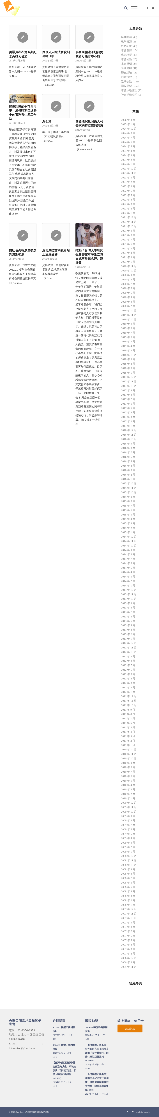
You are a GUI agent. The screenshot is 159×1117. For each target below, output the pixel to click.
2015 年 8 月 (128, 501)
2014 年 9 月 (128, 550)
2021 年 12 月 (129, 217)
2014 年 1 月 (128, 585)
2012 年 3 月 (128, 683)
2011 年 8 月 (128, 714)
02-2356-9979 (26, 1030)
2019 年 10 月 (129, 319)
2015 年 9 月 (128, 496)
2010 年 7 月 (128, 771)
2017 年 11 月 (129, 381)
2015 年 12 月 (129, 483)
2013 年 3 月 (128, 629)
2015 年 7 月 (128, 505)
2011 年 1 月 (128, 745)
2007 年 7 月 (128, 931)
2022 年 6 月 (128, 190)
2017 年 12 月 (129, 377)
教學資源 (126, 41)
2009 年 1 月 (128, 851)
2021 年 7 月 (128, 239)
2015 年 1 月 (128, 532)
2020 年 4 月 (128, 297)
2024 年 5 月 (128, 146)
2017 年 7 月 (128, 399)
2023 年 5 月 (128, 177)
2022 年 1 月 (128, 213)
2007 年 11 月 (129, 913)
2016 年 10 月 (129, 439)
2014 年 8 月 (128, 554)
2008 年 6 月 (128, 882)
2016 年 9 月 (128, 443)
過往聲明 (126, 68)
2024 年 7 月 (128, 137)
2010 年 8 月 (128, 767)
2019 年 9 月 (128, 323)
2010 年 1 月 (128, 798)
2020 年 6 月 (128, 288)
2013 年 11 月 (129, 594)
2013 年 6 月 (128, 616)
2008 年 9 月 (128, 869)
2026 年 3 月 (128, 119)
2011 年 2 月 (128, 740)
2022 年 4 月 (128, 199)
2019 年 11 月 (129, 315)
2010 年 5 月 (128, 780)
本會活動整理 (129, 90)
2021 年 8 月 (128, 235)
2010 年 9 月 (128, 763)
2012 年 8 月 (128, 660)
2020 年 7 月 (128, 284)
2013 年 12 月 (129, 589)
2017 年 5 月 (128, 408)
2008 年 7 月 (128, 878)
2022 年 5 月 (128, 195)
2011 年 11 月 (128, 700)
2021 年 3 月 (128, 257)
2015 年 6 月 (128, 510)
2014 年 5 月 (128, 567)
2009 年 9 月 (128, 816)
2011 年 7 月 (128, 718)
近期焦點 (126, 81)
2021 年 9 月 (128, 230)
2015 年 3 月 (128, 523)
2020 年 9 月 (128, 275)
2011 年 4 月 (128, 731)
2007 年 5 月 (128, 940)
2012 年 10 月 (129, 652)
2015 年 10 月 (129, 492)
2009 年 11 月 (129, 807)
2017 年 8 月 (128, 394)
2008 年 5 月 (128, 887)
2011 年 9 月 (128, 709)
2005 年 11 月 (129, 966)
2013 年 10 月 (129, 598)
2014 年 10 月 (129, 545)
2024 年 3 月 (128, 155)
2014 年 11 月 (129, 541)
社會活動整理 (129, 94)
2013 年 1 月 (128, 638)
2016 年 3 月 (128, 470)
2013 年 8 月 (128, 607)
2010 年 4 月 (128, 785)
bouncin (147, 1112)
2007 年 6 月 (128, 935)
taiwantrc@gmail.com (22, 1048)
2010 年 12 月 (129, 749)
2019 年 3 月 (128, 350)
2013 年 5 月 (128, 621)
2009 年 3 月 (128, 842)
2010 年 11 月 (129, 754)
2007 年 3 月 (128, 949)
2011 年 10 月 (129, 705)
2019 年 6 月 (128, 337)
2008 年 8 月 (128, 873)
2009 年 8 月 (128, 820)
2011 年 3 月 (128, 736)
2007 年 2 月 (128, 953)
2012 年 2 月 (128, 687)
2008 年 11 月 (129, 860)
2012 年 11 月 (129, 647)
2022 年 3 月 (128, 204)
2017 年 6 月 (128, 403)
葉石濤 (46, 121)
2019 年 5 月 (128, 341)
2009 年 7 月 (128, 825)
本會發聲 (126, 50)
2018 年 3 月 (128, 368)
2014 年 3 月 (128, 576)
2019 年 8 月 (128, 328)
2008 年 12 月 (129, 856)
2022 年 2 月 (128, 208)
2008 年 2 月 (128, 900)
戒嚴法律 (126, 77)
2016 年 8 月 (128, 448)
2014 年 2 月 (128, 581)
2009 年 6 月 (128, 829)
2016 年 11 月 (129, 434)
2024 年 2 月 (128, 159)
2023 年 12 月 (129, 168)
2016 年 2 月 (128, 474)
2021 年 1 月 (128, 261)
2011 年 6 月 (128, 723)
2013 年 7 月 (128, 612)
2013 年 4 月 (128, 625)
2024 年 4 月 (128, 150)
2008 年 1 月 (128, 904)
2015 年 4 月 (128, 518)
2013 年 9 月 (128, 603)
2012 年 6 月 (128, 669)
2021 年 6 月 (128, 244)
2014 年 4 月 (128, 572)
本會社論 (126, 59)
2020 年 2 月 (128, 306)
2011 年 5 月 (128, 727)
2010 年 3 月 (128, 789)
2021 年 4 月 (128, 252)
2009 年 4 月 (128, 838)
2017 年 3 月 (128, 417)
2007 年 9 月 (128, 922)
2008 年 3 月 (128, 895)
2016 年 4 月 (128, 465)
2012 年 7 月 (128, 665)
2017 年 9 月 (128, 390)
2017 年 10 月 (129, 386)
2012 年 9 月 (128, 656)
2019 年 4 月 (128, 346)
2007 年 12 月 (129, 909)
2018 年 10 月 (129, 355)
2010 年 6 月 (128, 776)
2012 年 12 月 (129, 643)
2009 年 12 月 (129, 802)
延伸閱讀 (126, 37)
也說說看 (126, 54)
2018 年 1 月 (128, 372)
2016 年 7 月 (128, 452)
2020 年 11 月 (129, 266)
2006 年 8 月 (128, 962)
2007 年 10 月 (129, 918)
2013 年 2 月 (128, 634)
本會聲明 (126, 63)
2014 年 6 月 (128, 563)
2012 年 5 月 (128, 674)
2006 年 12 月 (129, 958)
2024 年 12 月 (129, 128)
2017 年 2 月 (128, 421)
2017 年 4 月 (128, 412)
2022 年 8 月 (128, 186)
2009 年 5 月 (128, 833)
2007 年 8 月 (128, 926)
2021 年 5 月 (128, 248)
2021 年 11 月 (129, 221)
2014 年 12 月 (129, 536)
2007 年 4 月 (128, 944)
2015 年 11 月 (129, 487)
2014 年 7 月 (128, 558)
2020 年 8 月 (128, 279)
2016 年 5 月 (128, 461)
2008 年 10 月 (129, 864)
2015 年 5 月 (128, 514)
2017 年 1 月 (128, 425)
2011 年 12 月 (129, 696)
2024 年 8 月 (128, 133)
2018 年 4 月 (128, 363)
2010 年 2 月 (128, 794)
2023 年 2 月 (128, 181)
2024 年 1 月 (128, 164)
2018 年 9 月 (128, 359)
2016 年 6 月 (128, 456)
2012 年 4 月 (128, 678)
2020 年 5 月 (128, 292)
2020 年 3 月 (128, 301)
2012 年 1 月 (128, 692)
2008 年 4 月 (128, 891)
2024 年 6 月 (128, 142)
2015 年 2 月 (128, 527)
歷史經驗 (126, 72)
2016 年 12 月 (129, 430)
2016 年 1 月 (128, 479)
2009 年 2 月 (128, 847)
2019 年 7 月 (128, 332)
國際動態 (126, 85)
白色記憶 (126, 46)
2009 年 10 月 (129, 811)
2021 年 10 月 (129, 226)
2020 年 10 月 (129, 270)
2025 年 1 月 (128, 124)
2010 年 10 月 (129, 758)
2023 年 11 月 (129, 173)
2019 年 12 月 (129, 310)
